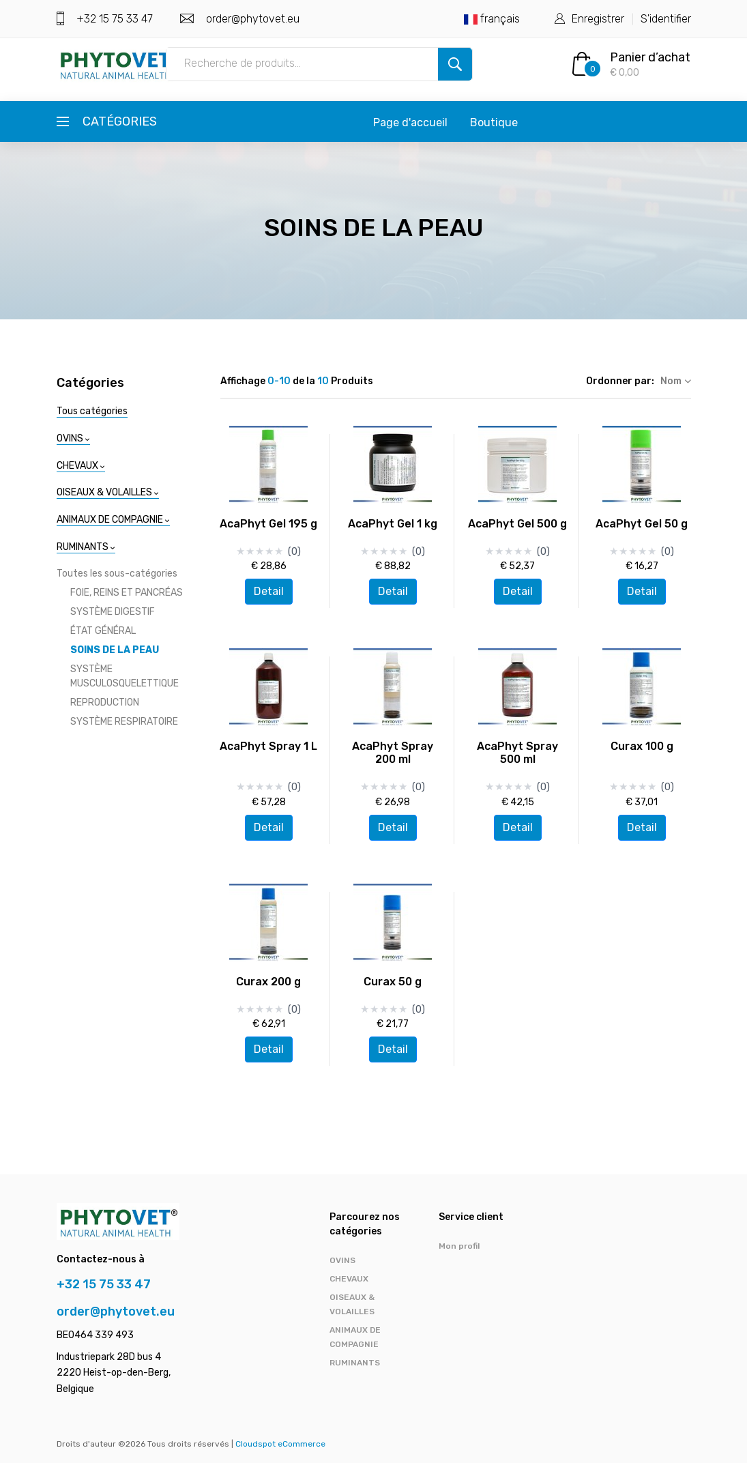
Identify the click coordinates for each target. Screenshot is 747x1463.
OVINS (342, 1260)
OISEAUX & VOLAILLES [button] (108, 492)
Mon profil (459, 1246)
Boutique (494, 122)
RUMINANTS (354, 1362)
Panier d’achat (650, 57)
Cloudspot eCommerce (280, 1444)
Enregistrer (598, 18)
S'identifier (666, 18)
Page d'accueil (410, 122)
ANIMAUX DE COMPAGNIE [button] (113, 519)
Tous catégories (92, 411)
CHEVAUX (348, 1279)
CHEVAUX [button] (81, 466)
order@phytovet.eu (251, 18)
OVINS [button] (73, 438)
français (492, 18)
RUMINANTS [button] (86, 547)
